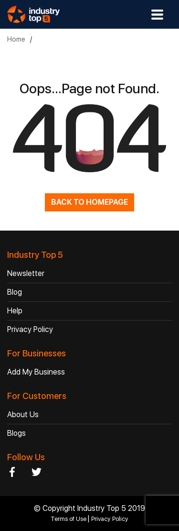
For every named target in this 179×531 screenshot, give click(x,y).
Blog (14, 292)
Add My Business (36, 371)
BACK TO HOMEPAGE (89, 202)
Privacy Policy (30, 329)
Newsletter (25, 273)
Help (14, 310)
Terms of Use (69, 518)
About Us (23, 414)
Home (16, 39)
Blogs (16, 433)
